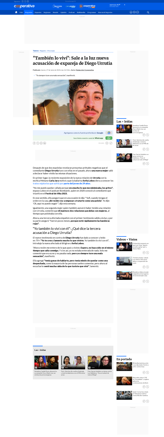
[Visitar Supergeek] (137, 14)
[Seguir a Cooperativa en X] (25, 1)
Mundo (55, 12)
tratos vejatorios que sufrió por (62, 183)
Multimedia (81, 12)
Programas (91, 12)
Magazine (28, 12)
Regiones (47, 12)
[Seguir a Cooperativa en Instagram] (28, 1)
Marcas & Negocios (105, 12)
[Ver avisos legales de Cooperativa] (131, 14)
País (21, 12)
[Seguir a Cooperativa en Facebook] (23, 1)
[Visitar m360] (134, 14)
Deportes (38, 12)
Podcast (72, 12)
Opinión (63, 12)
